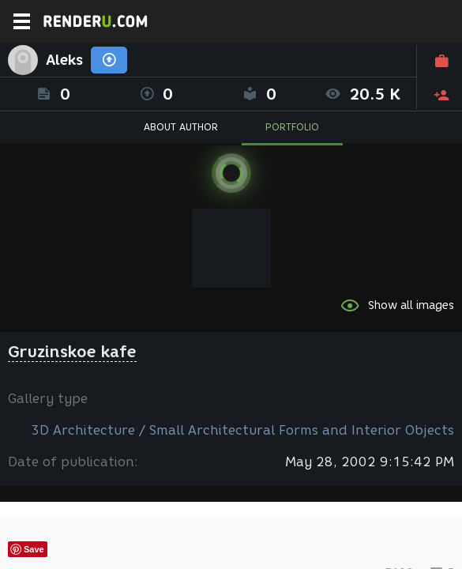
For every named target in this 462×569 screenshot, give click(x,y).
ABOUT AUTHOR (181, 127)
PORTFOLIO (292, 127)
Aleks (64, 60)
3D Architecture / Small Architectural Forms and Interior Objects (242, 430)
